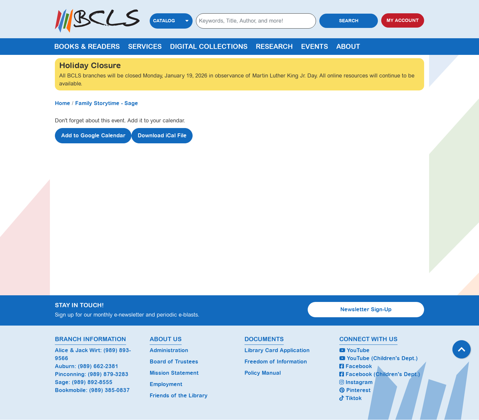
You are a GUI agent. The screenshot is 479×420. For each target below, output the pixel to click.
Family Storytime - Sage (106, 103)
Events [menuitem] (314, 47)
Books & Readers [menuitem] (87, 47)
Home (62, 103)
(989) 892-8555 (92, 382)
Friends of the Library (179, 395)
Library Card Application (277, 350)
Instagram (356, 382)
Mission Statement (174, 373)
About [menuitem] (348, 47)
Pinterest (355, 390)
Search (349, 21)
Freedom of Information (275, 361)
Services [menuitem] (145, 47)
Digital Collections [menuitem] (208, 47)
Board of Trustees (174, 361)
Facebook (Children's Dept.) (379, 374)
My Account (403, 20)
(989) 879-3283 (108, 374)
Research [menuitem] (274, 47)
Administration (169, 350)
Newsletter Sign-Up (366, 309)
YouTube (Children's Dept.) (378, 358)
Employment (166, 384)
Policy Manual (262, 373)
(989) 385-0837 (109, 390)
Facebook (355, 366)
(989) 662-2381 (98, 366)
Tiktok (350, 398)
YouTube (354, 350)
